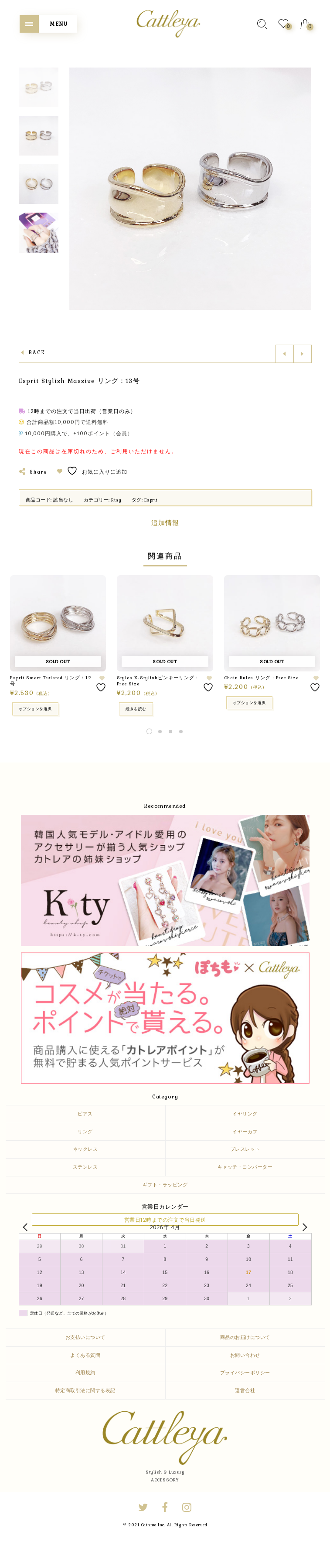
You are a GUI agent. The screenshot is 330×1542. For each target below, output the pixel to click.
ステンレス (85, 1166)
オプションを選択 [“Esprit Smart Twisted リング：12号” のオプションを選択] (35, 709)
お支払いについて (85, 1337)
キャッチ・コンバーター (245, 1166)
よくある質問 (85, 1355)
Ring (116, 499)
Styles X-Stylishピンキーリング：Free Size (158, 680)
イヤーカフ (245, 1131)
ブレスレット (245, 1148)
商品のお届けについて (245, 1337)
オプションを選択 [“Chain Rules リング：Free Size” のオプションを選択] (249, 702)
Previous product (284, 353)
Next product (302, 353)
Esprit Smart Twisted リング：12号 (51, 680)
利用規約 (85, 1372)
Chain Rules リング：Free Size (261, 677)
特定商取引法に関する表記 (85, 1390)
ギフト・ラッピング (165, 1184)
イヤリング (245, 1113)
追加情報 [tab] (165, 523)
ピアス (85, 1113)
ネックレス (85, 1148)
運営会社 (245, 1390)
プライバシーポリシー (245, 1372)
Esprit (150, 499)
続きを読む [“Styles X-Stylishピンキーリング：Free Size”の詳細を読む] (136, 709)
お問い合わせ (245, 1355)
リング (85, 1131)
